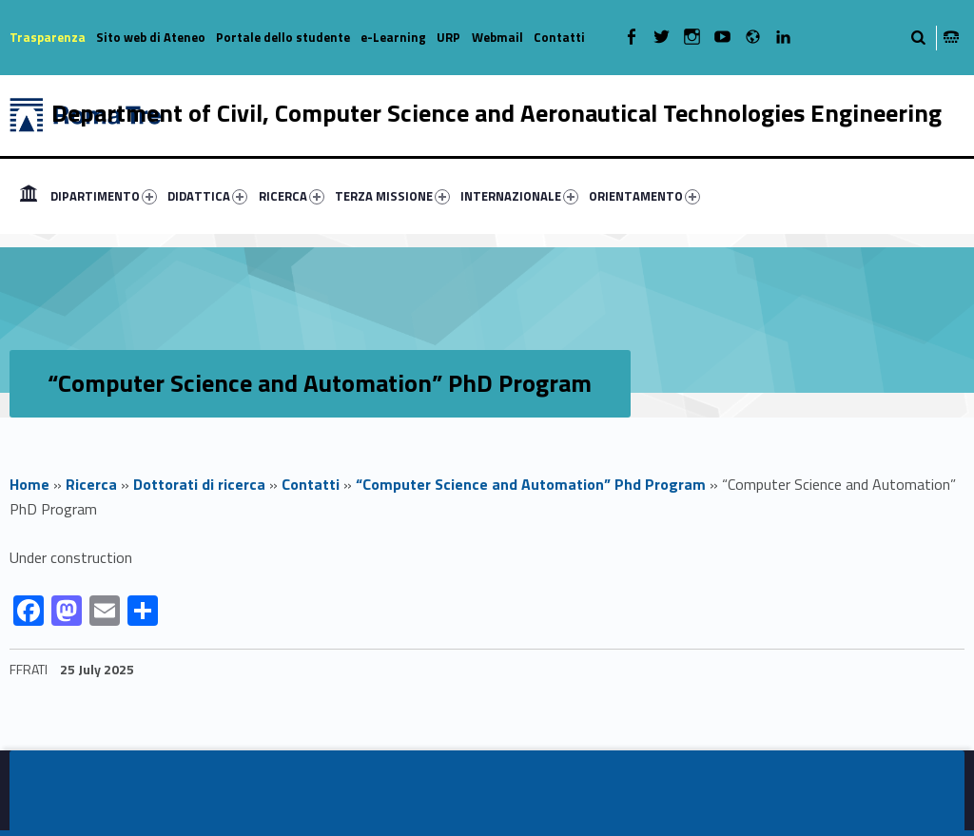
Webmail (497, 37)
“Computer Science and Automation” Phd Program (531, 484)
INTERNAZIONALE (519, 195)
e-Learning (393, 37)
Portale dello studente (283, 37)
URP (448, 37)
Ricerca (91, 484)
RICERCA (291, 195)
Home (29, 484)
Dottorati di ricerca (199, 484)
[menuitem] (29, 196)
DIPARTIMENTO (103, 195)
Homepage (29, 196)
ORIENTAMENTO (644, 195)
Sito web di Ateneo (150, 37)
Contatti (559, 37)
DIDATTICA (207, 195)
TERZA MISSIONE (392, 195)
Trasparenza (48, 37)
